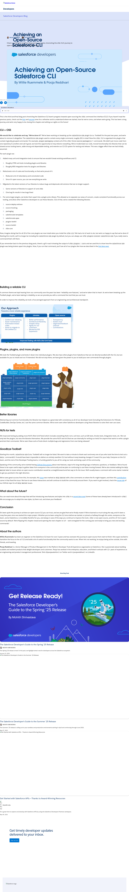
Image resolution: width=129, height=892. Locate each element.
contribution (121, 478)
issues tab (120, 480)
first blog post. (103, 246)
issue (42, 478)
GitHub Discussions (44, 465)
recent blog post (79, 496)
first (23, 119)
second (31, 119)
